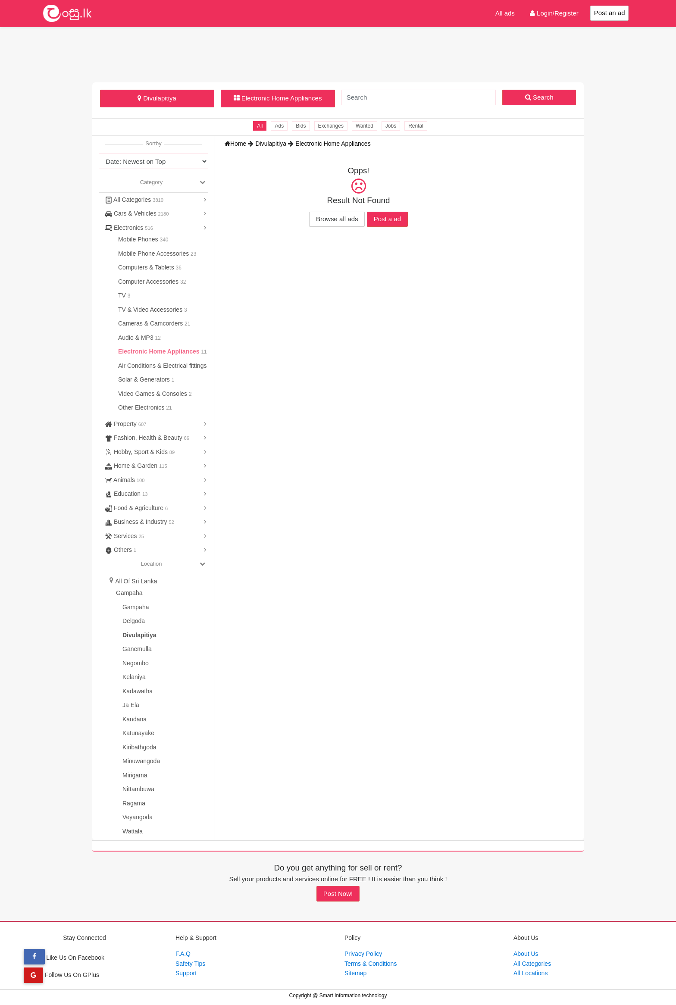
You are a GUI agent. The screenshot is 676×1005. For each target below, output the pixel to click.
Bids (301, 126)
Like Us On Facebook (64, 957)
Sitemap (355, 973)
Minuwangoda (141, 761)
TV (123, 295)
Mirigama (134, 775)
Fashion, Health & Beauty (147, 437)
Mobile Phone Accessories (154, 253)
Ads (279, 126)
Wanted (364, 126)
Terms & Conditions (370, 963)
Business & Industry (139, 521)
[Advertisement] (338, 53)
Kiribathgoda (139, 747)
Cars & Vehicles (137, 213)
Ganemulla (137, 648)
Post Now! (338, 893)
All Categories (134, 199)
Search (539, 97)
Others (120, 549)
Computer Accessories (149, 281)
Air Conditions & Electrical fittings (163, 365)
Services (124, 535)
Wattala (132, 831)
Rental (415, 126)
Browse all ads (337, 218)
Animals (124, 479)
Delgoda (133, 620)
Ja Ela (130, 704)
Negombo (135, 663)
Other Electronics (142, 407)
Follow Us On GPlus (61, 974)
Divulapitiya (157, 98)
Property (125, 423)
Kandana (134, 719)
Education (126, 493)
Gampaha (129, 592)
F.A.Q (183, 953)
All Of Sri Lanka (136, 581)
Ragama (133, 803)
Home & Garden (136, 465)
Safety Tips (190, 963)
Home (236, 143)
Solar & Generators (145, 379)
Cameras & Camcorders (151, 323)
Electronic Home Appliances (278, 98)
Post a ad (387, 218)
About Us (525, 953)
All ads (505, 13)
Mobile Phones (139, 239)
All (260, 126)
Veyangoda (137, 817)
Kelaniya (134, 676)
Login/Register (554, 13)
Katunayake (138, 732)
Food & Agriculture (136, 507)
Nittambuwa (138, 789)
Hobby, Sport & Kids (140, 451)
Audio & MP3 (136, 337)
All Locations (530, 973)
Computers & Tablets (147, 267)
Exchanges (331, 126)
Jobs (390, 126)
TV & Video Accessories (151, 309)
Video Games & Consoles (153, 393)
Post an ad (609, 12)
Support (186, 973)
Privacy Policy (363, 953)
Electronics (129, 227)
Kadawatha (137, 691)
